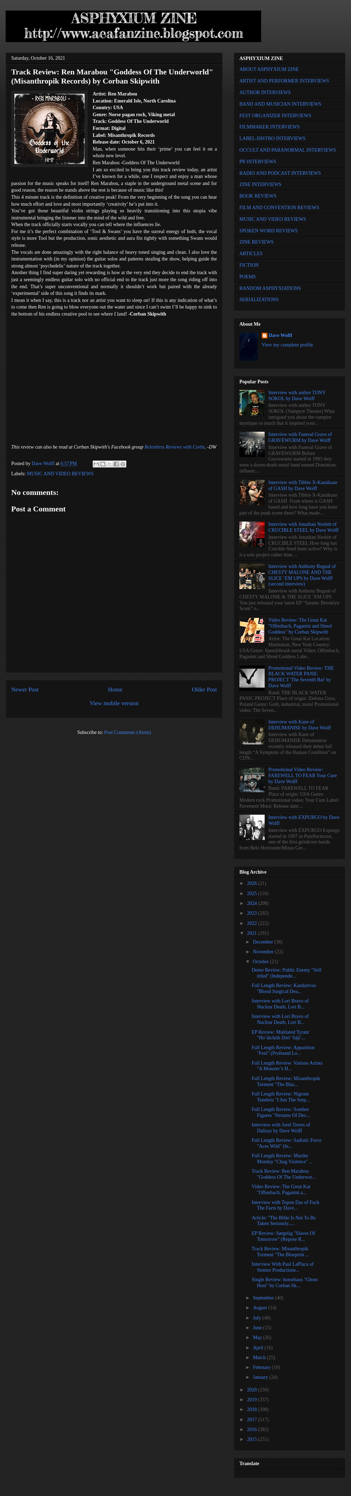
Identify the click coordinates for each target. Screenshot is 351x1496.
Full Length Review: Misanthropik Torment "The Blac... (286, 1081)
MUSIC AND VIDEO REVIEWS (60, 473)
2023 (252, 913)
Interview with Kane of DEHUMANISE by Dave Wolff (300, 724)
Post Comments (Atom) (127, 732)
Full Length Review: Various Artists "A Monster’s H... (287, 1066)
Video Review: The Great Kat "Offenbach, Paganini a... (281, 1189)
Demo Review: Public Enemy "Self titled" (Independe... (287, 973)
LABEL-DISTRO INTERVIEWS (272, 138)
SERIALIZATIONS (259, 299)
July (257, 1317)
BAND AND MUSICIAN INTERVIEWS (280, 104)
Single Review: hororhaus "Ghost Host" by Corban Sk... (285, 1282)
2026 (252, 883)
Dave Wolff (280, 335)
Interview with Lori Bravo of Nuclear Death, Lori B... (280, 1004)
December (263, 942)
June (258, 1327)
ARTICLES (251, 253)
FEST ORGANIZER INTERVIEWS (275, 115)
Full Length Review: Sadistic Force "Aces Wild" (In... (287, 1143)
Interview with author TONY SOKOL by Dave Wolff (297, 395)
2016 (252, 1429)
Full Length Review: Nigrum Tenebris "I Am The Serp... (281, 1097)
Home (115, 689)
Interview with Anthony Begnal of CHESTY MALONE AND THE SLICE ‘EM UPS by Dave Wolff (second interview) (302, 575)
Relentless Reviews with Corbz (175, 447)
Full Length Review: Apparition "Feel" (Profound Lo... (283, 1050)
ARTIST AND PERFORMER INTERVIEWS (284, 81)
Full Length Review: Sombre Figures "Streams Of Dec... (281, 1112)
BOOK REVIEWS (257, 196)
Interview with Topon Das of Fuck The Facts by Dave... (285, 1205)
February (262, 1367)
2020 (252, 1389)
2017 (252, 1419)
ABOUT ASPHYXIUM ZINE (269, 69)
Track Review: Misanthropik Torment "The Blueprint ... (280, 1251)
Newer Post (25, 689)
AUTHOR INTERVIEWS (265, 92)
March (260, 1357)
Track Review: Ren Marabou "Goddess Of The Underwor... (284, 1174)
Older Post (204, 689)
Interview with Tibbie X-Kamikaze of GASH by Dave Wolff (303, 485)
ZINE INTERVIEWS (260, 184)
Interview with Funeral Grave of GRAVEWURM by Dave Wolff (300, 437)
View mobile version (114, 703)
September (264, 1297)
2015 (252, 1439)
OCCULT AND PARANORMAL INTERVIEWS (287, 150)
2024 (252, 903)
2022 (252, 923)
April (258, 1347)
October (261, 961)
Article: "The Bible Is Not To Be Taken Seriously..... (284, 1220)
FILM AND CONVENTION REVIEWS (279, 207)
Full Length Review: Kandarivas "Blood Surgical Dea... (284, 988)
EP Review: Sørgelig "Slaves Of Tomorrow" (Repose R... (283, 1236)
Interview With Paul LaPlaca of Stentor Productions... (282, 1267)
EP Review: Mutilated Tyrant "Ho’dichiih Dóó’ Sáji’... (280, 1035)
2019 (252, 1399)
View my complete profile (287, 344)
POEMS (247, 276)
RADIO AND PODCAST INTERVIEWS (280, 173)
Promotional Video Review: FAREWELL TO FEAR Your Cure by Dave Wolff (303, 775)
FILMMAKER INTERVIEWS (269, 127)
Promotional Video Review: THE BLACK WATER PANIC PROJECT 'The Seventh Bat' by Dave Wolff (301, 677)
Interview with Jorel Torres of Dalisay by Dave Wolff (281, 1127)
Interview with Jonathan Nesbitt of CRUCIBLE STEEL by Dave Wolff (304, 527)
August (260, 1307)
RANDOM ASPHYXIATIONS (270, 288)
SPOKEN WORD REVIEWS (268, 230)
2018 (252, 1409)
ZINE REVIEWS (256, 242)
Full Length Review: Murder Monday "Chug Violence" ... (282, 1158)
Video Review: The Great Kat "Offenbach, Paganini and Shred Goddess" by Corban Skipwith (300, 626)
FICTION (249, 265)
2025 (252, 893)
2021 (252, 933)
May (258, 1337)
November (264, 951)
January (261, 1377)
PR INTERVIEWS (257, 161)
